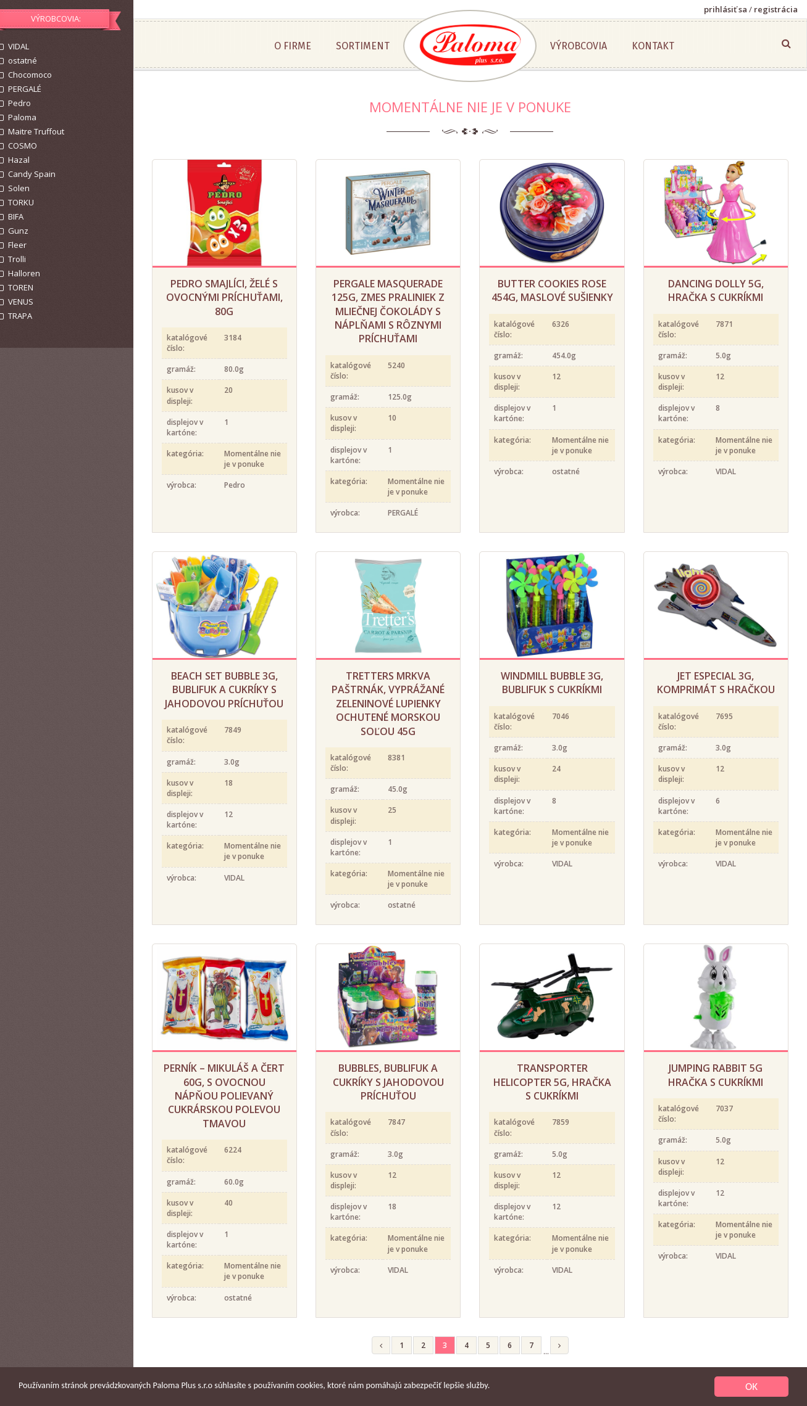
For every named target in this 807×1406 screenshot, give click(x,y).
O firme (303, 46)
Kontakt (664, 46)
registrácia (776, 9)
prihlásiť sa (725, 9)
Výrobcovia (589, 46)
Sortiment (374, 46)
